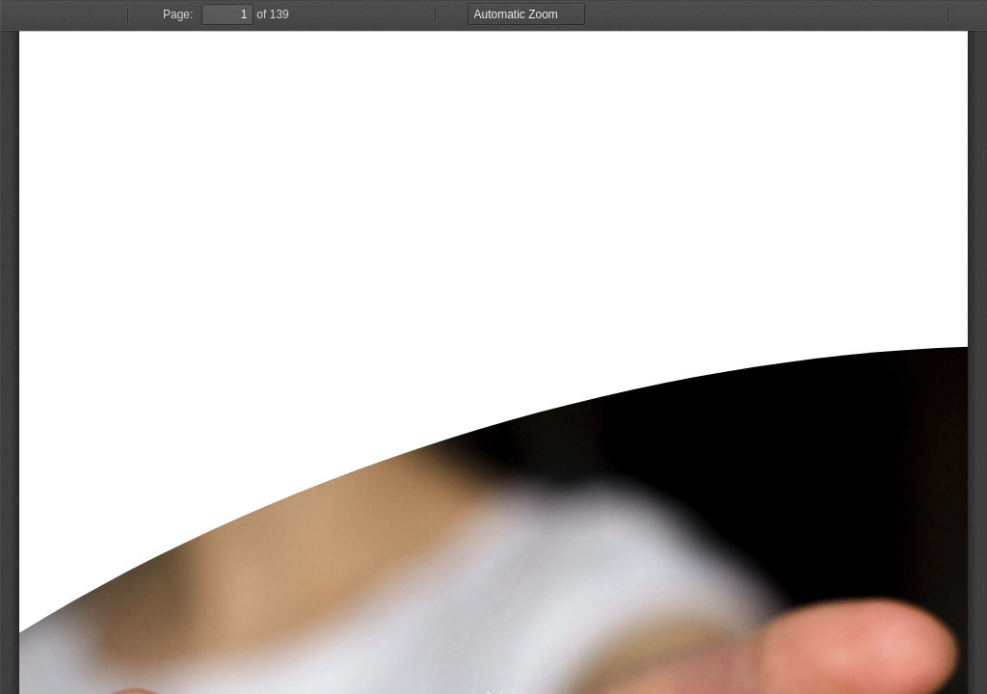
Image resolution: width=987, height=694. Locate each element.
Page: (178, 14)
